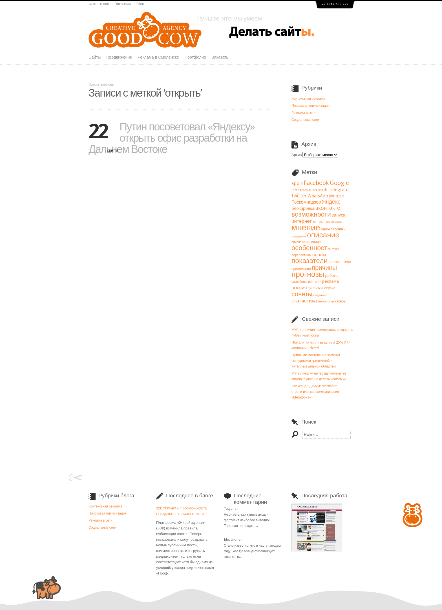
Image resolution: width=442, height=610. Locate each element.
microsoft (318, 189)
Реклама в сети (303, 113)
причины (324, 267)
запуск (338, 215)
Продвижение (119, 57)
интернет (301, 221)
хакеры (340, 301)
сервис (329, 288)
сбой (319, 288)
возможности (311, 214)
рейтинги (314, 282)
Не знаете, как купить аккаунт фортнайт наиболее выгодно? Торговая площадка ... (247, 520)
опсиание (313, 242)
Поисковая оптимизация (310, 106)
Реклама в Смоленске (158, 57)
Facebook (316, 182)
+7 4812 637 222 (335, 4)
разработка (299, 282)
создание (320, 295)
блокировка (303, 208)
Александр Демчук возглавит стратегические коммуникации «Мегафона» (315, 391)
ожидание (298, 236)
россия (299, 287)
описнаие (298, 242)
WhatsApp (318, 196)
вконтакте (327, 208)
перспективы (301, 255)
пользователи (339, 262)
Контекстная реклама (308, 99)
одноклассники (333, 229)
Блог (140, 4)
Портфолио (195, 57)
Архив (296, 155)
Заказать (220, 57)
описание (323, 235)
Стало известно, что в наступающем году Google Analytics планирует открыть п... (252, 551)
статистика (304, 301)
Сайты (95, 57)
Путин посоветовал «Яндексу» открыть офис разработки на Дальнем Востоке (172, 138)
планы (319, 254)
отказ (335, 249)
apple (297, 183)
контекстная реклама (327, 222)
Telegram (339, 189)
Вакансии (122, 4)
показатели (309, 261)
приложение (301, 269)
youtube (336, 196)
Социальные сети (305, 120)
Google (339, 182)
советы (301, 294)
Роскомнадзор (306, 202)
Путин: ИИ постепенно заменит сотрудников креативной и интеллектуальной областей (315, 360)
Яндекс (331, 202)
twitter (299, 196)
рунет (311, 288)
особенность (311, 248)
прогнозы (307, 274)
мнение (305, 227)
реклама (330, 281)
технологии (326, 301)
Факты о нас (99, 4)
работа (331, 275)
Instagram (299, 190)
